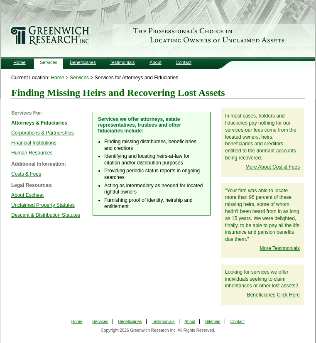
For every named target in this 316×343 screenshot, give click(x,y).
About (155, 62)
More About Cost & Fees (272, 167)
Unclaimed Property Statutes (43, 205)
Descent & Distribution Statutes (45, 215)
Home (19, 62)
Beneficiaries (83, 62)
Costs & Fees (26, 174)
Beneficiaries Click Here (273, 295)
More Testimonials (280, 248)
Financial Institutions (33, 143)
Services (48, 62)
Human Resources (31, 153)
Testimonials (122, 62)
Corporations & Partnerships (42, 133)
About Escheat (27, 195)
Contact (183, 62)
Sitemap (212, 321)
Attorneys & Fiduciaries (39, 123)
